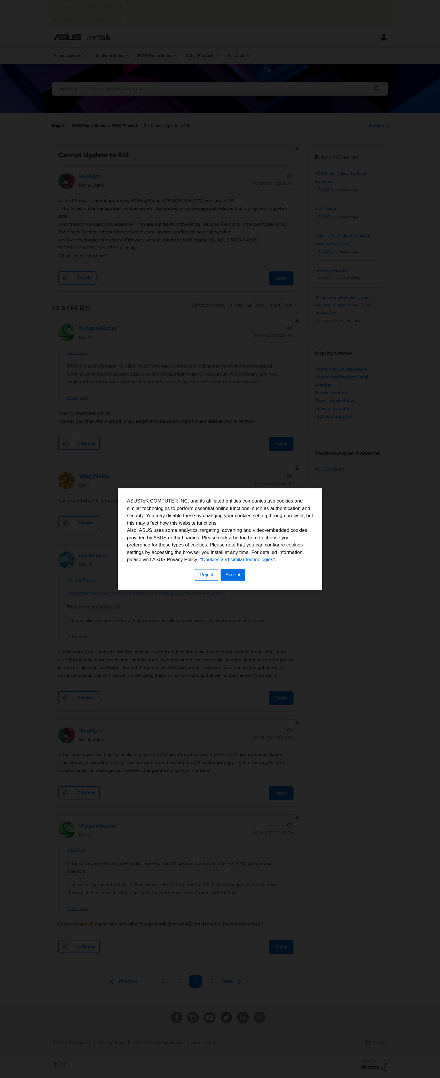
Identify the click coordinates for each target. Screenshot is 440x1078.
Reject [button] (206, 574)
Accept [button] (232, 574)
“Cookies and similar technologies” (237, 559)
